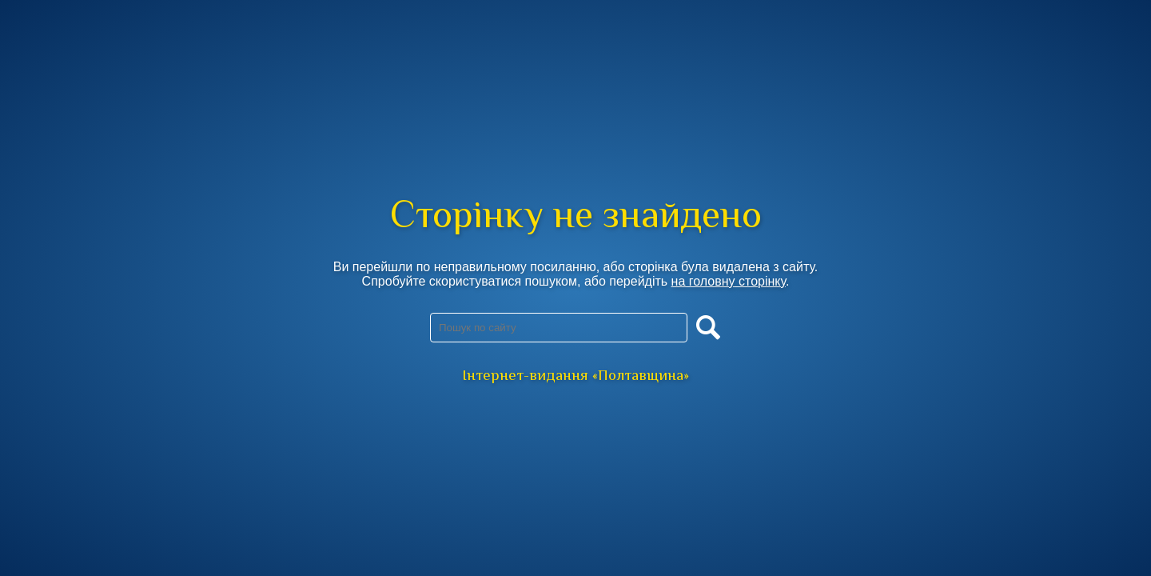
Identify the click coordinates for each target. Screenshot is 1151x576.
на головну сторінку (728, 281)
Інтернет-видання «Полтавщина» (575, 374)
